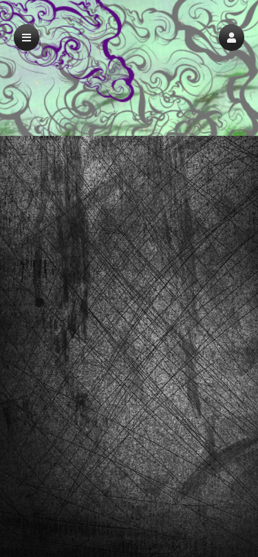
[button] (231, 37)
